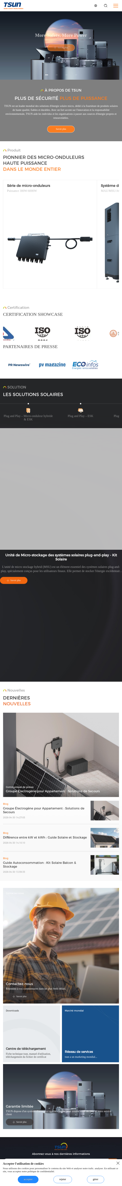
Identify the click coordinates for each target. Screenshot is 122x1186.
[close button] (118, 1163)
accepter (28, 1179)
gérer (95, 1179)
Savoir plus (61, 129)
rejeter (62, 1179)
